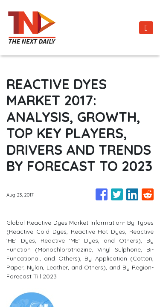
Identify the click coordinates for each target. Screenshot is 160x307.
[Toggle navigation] (146, 27)
